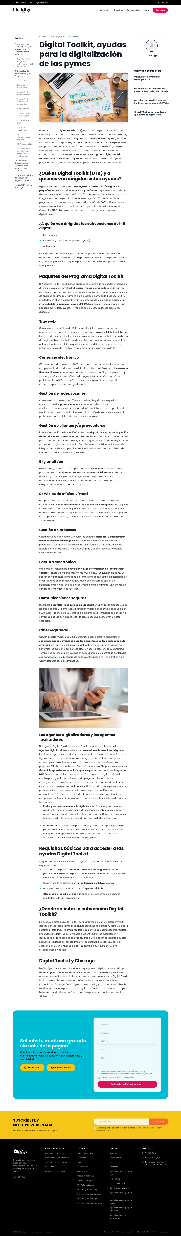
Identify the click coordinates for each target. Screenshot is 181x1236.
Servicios (105, 10)
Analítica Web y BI (85, 1180)
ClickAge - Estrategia (54, 1153)
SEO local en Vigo (117, 1183)
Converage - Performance (57, 1157)
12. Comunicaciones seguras (24, 137)
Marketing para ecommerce (89, 1203)
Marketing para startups (87, 1189)
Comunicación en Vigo (120, 1188)
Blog (147, 10)
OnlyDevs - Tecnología (55, 1171)
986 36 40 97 (20, 2)
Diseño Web (82, 1171)
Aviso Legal (108, 1232)
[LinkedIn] (167, 3)
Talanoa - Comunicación (56, 1162)
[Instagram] (159, 3)
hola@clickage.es (39, 2)
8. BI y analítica (23, 109)
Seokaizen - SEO (52, 1167)
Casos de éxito (134, 10)
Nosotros (118, 10)
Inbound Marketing (85, 1176)
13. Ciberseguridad (25, 144)
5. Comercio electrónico (22, 86)
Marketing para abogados (88, 1198)
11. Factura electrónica (22, 128)
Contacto (160, 10)
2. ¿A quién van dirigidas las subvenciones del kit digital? (25, 63)
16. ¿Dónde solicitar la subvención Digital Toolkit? (24, 178)
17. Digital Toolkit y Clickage (23, 186)
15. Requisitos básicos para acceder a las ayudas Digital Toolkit (22, 165)
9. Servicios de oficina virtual (23, 114)
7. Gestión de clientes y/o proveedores (23, 102)
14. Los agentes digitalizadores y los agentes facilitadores (24, 152)
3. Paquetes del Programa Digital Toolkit (23, 73)
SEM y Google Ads (85, 1153)
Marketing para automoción (89, 1194)
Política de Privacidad (124, 1232)
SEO (79, 1162)
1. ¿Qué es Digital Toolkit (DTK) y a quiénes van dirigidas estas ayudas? (23, 49)
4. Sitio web (22, 80)
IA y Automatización (86, 1185)
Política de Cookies (143, 1232)
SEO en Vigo (115, 1179)
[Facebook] (163, 3)
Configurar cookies (160, 1232)
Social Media (82, 1167)
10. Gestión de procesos (23, 121)
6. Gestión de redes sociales (23, 93)
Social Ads (81, 1157)
